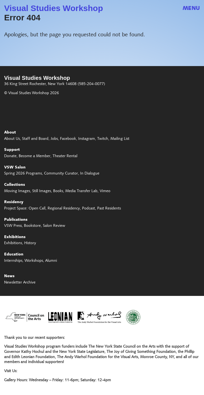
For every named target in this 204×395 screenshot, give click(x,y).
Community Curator (61, 174)
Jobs (54, 139)
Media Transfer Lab (81, 191)
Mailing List (119, 139)
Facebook (68, 139)
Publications (16, 220)
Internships (13, 261)
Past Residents (109, 209)
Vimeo (105, 191)
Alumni (51, 261)
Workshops (34, 261)
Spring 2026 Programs (23, 174)
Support (12, 150)
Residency (13, 202)
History (30, 243)
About (10, 133)
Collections (14, 185)
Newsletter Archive (20, 283)
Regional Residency (64, 209)
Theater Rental (65, 156)
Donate (10, 156)
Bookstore (32, 226)
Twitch (102, 139)
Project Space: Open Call (24, 209)
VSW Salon (15, 168)
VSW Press (13, 226)
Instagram (86, 139)
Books (58, 191)
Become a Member (34, 156)
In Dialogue (89, 174)
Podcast (88, 209)
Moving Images (17, 191)
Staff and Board (35, 139)
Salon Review (54, 226)
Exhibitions (15, 237)
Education (13, 255)
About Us (12, 139)
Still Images (41, 191)
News (9, 276)
